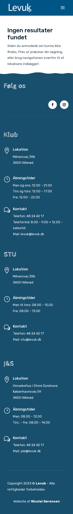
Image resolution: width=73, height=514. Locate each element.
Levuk (41, 484)
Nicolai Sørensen (45, 501)
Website (19, 501)
